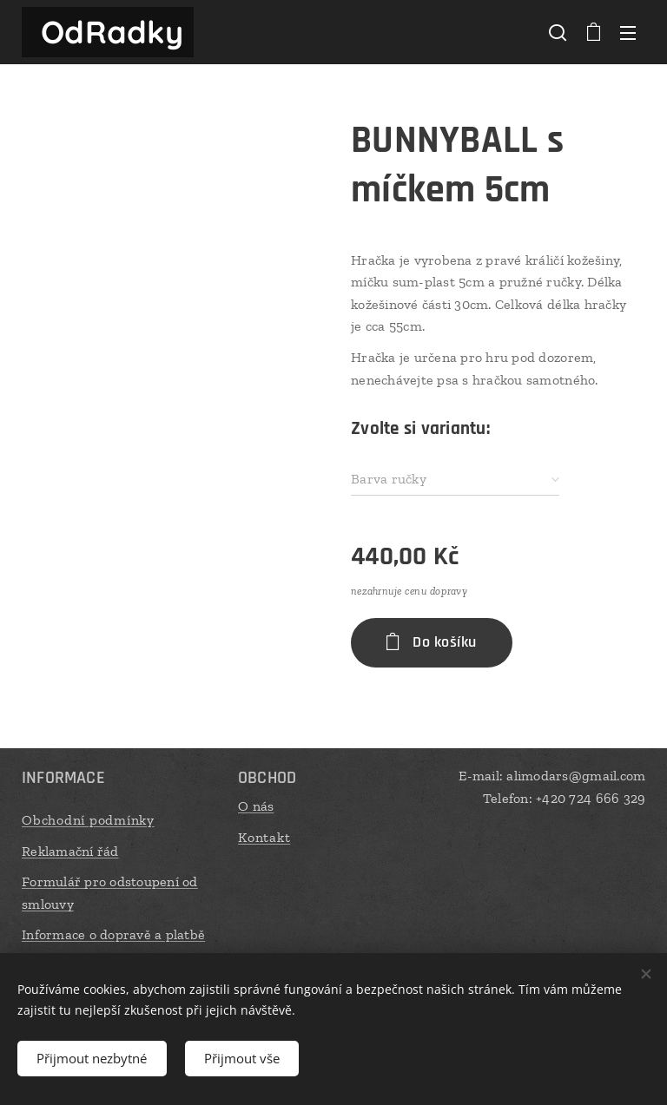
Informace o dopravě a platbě (113, 934)
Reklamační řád (70, 850)
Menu (628, 33)
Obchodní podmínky (88, 820)
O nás (256, 806)
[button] (557, 32)
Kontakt (264, 836)
